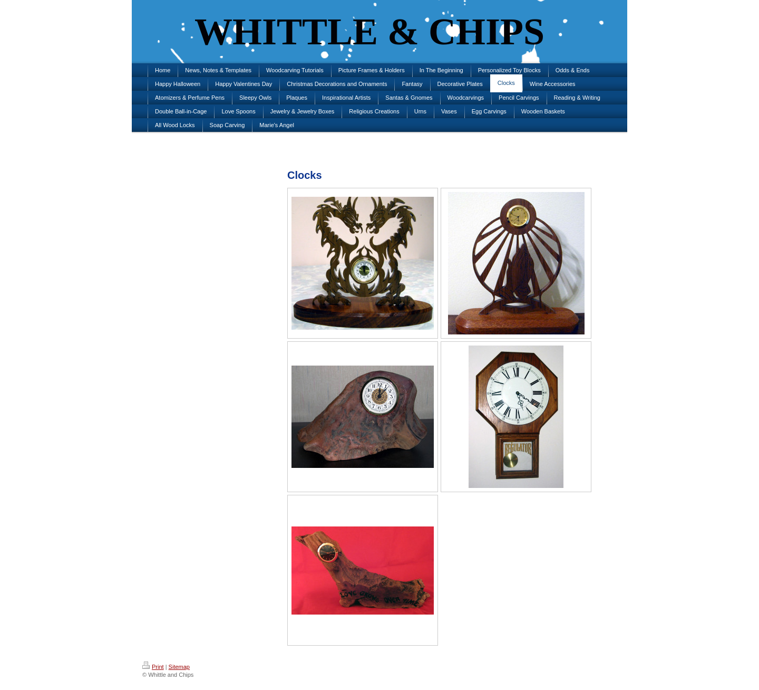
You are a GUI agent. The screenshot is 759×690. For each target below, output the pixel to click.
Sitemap (179, 667)
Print (153, 667)
